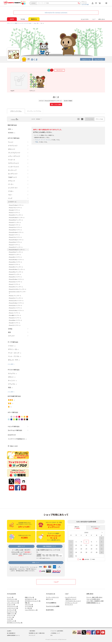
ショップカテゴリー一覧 (31, 610)
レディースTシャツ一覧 (13, 603)
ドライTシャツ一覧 (12, 599)
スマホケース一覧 (11, 621)
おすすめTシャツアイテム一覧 (14, 622)
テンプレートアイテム (34, 111)
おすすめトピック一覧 (30, 599)
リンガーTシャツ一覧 (12, 608)
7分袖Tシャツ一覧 (11, 613)
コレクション (99, 60)
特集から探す (14, 446)
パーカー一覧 (10, 617)
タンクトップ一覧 (11, 610)
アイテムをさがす (11, 594)
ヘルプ (93, 19)
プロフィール (86, 60)
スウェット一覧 (11, 615)
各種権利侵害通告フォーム (93, 603)
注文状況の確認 (85, 4)
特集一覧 (27, 603)
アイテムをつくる (50, 594)
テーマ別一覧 (28, 608)
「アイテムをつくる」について (73, 601)
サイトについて (69, 604)
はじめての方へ (50, 610)
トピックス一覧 (29, 604)
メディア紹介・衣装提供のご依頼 (94, 601)
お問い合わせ (101, 19)
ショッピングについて (70, 597)
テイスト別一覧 (29, 606)
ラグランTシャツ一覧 (12, 606)
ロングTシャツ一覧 (12, 612)
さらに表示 (10, 364)
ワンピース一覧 (11, 604)
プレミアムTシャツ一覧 (13, 601)
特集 (37, 142)
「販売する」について (70, 599)
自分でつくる (49, 599)
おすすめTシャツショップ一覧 (32, 601)
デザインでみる (99, 119)
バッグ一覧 (10, 619)
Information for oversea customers (56, 12)
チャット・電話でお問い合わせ (94, 597)
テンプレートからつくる (52, 597)
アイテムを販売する (51, 602)
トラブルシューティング (71, 603)
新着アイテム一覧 (29, 597)
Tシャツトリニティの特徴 (52, 606)
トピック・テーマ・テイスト (43, 140)
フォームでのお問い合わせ (93, 599)
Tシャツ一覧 (10, 597)
